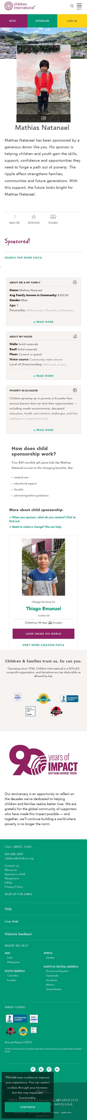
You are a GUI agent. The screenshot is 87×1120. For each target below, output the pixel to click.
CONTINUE (27, 1107)
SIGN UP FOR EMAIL (19, 894)
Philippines (12, 962)
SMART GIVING (15, 1007)
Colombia (11, 976)
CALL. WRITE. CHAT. (19, 847)
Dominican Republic (56, 971)
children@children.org (19, 858)
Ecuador (10, 980)
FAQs (8, 882)
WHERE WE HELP (16, 945)
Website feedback (18, 934)
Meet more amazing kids (42, 645)
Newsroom (12, 878)
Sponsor (42, 20)
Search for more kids (22, 257)
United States (52, 989)
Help (8, 909)
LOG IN (72, 20)
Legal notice (66, 1113)
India (9, 958)
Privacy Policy (14, 887)
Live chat (11, 921)
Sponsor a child (15, 874)
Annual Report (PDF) (18, 1042)
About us (11, 870)
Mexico (49, 985)
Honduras (50, 980)
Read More (45, 321)
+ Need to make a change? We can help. (35, 527)
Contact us (12, 865)
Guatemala (51, 976)
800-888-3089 (14, 854)
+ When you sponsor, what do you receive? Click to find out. (42, 519)
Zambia (49, 958)
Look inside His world (43, 633)
